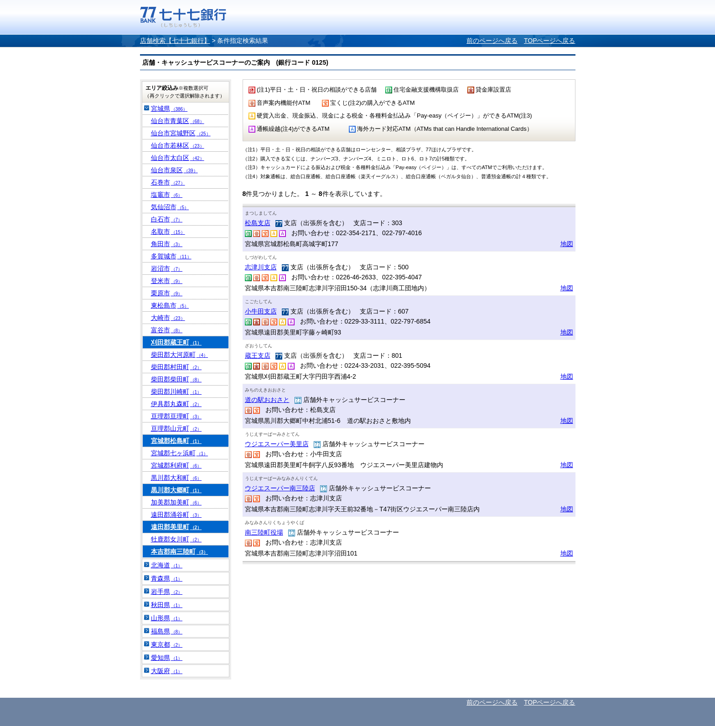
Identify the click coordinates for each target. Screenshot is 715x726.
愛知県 (167, 657)
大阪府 (167, 671)
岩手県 (167, 591)
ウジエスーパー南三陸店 (280, 488)
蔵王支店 (257, 355)
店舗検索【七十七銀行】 (175, 40)
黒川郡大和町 (176, 477)
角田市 (167, 243)
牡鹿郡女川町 (176, 539)
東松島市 (170, 305)
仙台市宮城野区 (181, 133)
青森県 (167, 578)
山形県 (167, 618)
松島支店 (257, 223)
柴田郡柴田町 (176, 379)
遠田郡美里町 (176, 526)
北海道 (167, 565)
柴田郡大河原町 (179, 354)
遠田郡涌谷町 (176, 514)
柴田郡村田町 (176, 367)
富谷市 (167, 330)
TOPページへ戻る (549, 40)
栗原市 (167, 293)
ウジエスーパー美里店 (277, 444)
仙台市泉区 (174, 170)
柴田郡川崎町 (176, 391)
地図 (566, 243)
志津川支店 (261, 267)
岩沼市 (167, 268)
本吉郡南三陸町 (179, 551)
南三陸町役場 (264, 532)
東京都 (167, 644)
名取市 (168, 231)
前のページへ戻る (492, 40)
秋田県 (167, 604)
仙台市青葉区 (177, 120)
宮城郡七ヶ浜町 (179, 453)
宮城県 (169, 108)
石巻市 (168, 182)
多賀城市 (171, 256)
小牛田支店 (261, 311)
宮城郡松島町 (176, 440)
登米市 (167, 280)
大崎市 (168, 317)
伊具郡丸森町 (176, 403)
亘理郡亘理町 (176, 416)
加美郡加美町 (176, 502)
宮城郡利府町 (176, 465)
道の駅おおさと (267, 399)
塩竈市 (167, 194)
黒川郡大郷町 (176, 490)
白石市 (167, 219)
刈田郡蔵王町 (176, 342)
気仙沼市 (170, 207)
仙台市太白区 (177, 157)
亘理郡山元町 (176, 428)
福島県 (167, 631)
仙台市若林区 (177, 145)
